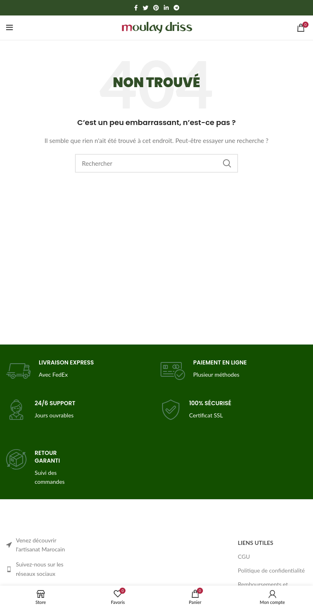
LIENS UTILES (255, 542)
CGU (244, 556)
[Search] (156, 163)
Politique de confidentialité (271, 570)
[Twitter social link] (145, 7)
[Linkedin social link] (166, 7)
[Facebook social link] (136, 7)
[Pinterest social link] (156, 7)
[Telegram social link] (176, 7)
